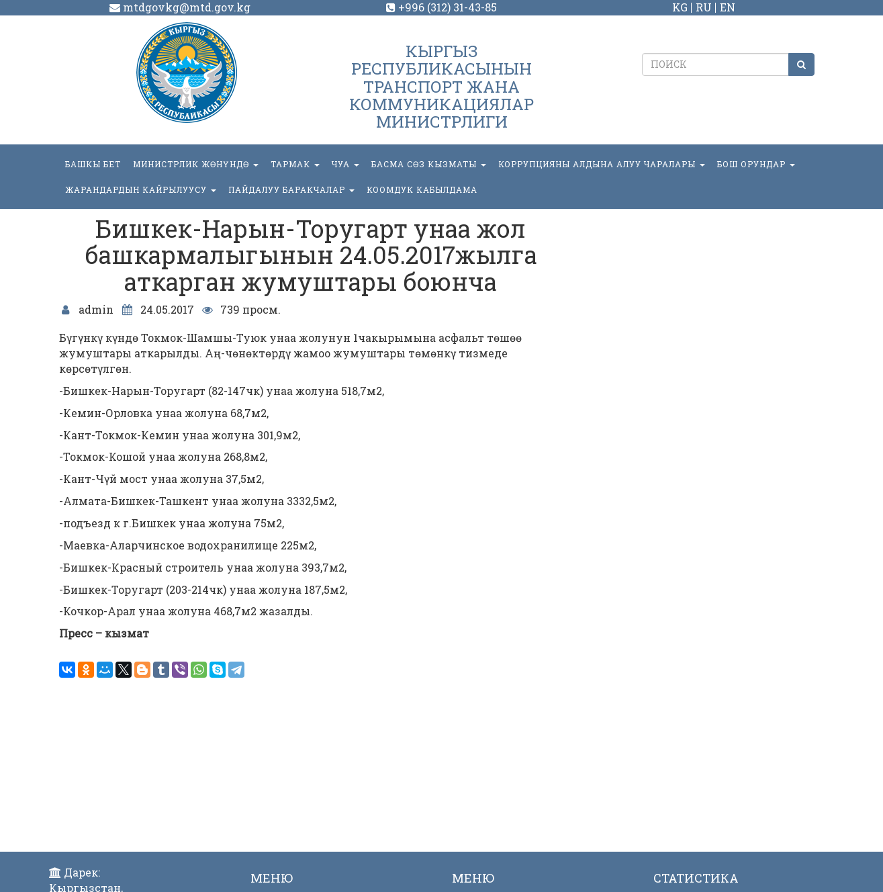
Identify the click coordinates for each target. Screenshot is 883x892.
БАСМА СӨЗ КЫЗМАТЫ (428, 164)
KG (680, 7)
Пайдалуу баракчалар (291, 189)
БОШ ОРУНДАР (756, 164)
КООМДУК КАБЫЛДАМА (422, 189)
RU (704, 7)
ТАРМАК (295, 164)
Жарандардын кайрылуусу (140, 189)
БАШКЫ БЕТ (93, 164)
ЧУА (345, 164)
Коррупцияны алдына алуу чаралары (601, 164)
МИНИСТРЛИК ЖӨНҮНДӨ (196, 164)
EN (727, 7)
